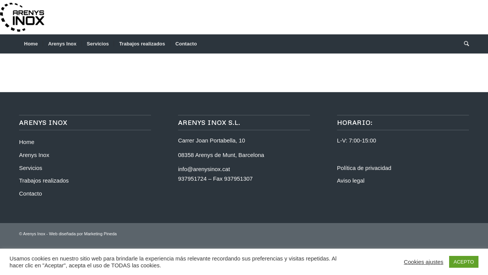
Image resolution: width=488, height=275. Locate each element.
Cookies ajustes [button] (423, 262)
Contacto (30, 193)
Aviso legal (350, 180)
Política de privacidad (364, 168)
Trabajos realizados (44, 180)
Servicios (30, 168)
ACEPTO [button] (464, 262)
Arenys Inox (34, 155)
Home (26, 142)
